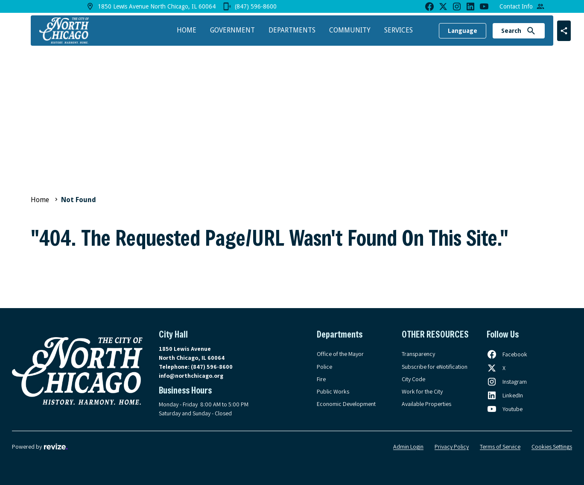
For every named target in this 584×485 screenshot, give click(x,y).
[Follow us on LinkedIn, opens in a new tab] (505, 395)
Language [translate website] (462, 30)
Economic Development (346, 404)
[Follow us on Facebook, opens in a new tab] (507, 354)
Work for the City (422, 391)
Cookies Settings (551, 446)
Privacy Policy (452, 446)
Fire (321, 379)
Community (350, 30)
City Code (413, 379)
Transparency (418, 354)
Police (324, 366)
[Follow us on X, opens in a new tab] (496, 368)
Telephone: (196, 366)
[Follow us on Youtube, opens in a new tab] (505, 409)
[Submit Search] (531, 30)
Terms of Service (500, 446)
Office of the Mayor (340, 354)
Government (232, 30)
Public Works (333, 391)
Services (398, 30)
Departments (292, 30)
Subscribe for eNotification (434, 366)
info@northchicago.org (191, 375)
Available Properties (426, 404)
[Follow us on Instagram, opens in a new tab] (507, 381)
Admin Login (408, 446)
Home (186, 30)
